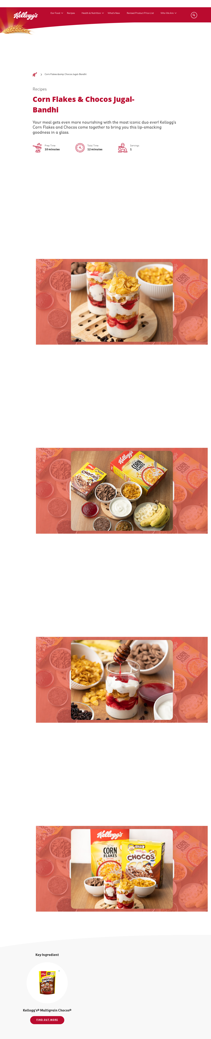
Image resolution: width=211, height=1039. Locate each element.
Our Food (55, 13)
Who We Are (167, 13)
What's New (114, 13)
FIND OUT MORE (47, 1019)
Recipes (71, 13)
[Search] (194, 15)
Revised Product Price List (140, 13)
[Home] (35, 74)
